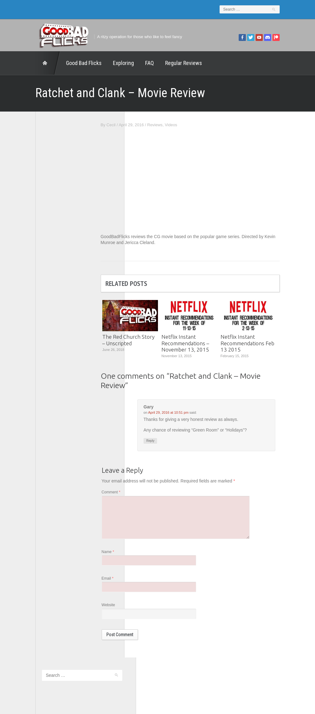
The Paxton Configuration (42, 307)
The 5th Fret (30, 274)
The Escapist (31, 291)
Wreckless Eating (35, 324)
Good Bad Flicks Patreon (42, 258)
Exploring (100, 63)
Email (130, 582)
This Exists (29, 315)
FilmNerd (27, 242)
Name (130, 555)
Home (25, 63)
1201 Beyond (31, 225)
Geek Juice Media (35, 250)
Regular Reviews (161, 63)
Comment (133, 493)
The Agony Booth (35, 283)
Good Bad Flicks (61, 63)
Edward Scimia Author (39, 234)
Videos (193, 124)
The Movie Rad (33, 299)
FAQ (127, 63)
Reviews (177, 124)
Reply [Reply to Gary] (173, 441)
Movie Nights (31, 266)
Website (131, 609)
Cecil (133, 124)
